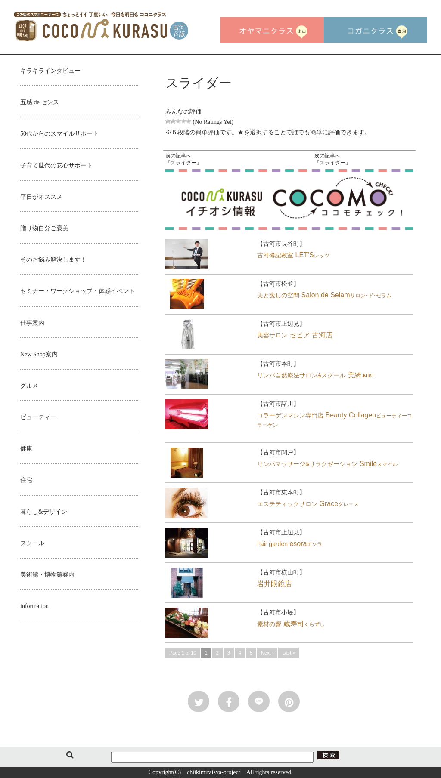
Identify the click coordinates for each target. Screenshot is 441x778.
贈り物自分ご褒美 (44, 228)
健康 (26, 448)
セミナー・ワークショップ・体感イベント (77, 291)
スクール (32, 543)
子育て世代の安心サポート (56, 165)
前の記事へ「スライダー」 (183, 159)
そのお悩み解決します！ (53, 259)
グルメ (29, 386)
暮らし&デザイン (43, 512)
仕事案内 (32, 323)
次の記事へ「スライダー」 (332, 159)
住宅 (26, 480)
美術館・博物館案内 (47, 574)
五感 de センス (39, 102)
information (34, 606)
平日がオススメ (41, 197)
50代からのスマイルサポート (59, 133)
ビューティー (38, 417)
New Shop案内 (39, 354)
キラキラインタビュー (50, 71)
